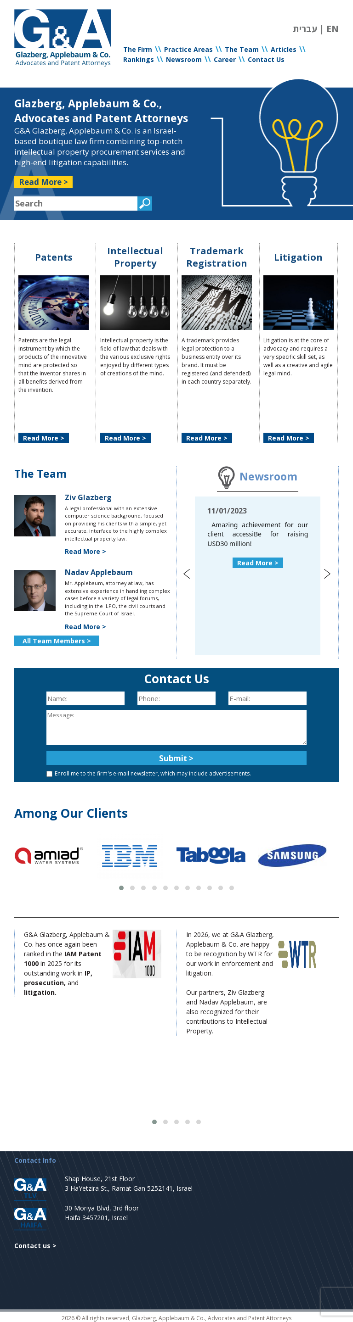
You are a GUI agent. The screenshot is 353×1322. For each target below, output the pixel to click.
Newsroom (184, 59)
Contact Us (266, 59)
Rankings (138, 59)
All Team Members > (57, 640)
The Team (242, 49)
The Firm (137, 49)
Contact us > (35, 1245)
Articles (283, 49)
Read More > (43, 182)
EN (332, 29)
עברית (305, 29)
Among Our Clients (71, 813)
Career (225, 59)
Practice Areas (188, 49)
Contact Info (35, 1160)
